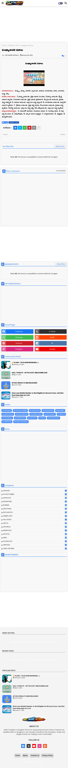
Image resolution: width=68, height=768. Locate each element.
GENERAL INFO (13, 45)
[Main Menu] (2, 3)
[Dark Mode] (65, 3)
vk (52, 343)
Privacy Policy (47, 755)
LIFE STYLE (33, 418)
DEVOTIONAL (8, 414)
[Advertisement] (34, 24)
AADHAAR (7, 410)
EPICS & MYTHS (22, 414)
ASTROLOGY (36, 410)
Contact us (35, 755)
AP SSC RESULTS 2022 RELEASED (24, 383)
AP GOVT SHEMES (21, 410)
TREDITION (7, 422)
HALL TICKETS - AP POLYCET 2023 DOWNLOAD (29, 373)
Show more (60, 146)
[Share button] (39, 128)
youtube (52, 349)
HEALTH (62, 414)
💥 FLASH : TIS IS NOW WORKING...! (25, 362)
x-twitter (52, 331)
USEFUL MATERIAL (22, 422)
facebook (19, 331)
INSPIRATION (21, 418)
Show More (61, 264)
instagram (19, 349)
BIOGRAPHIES (49, 410)
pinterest (19, 343)
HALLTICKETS (50, 414)
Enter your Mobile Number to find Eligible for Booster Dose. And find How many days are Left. (37, 394)
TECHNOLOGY (54, 418)
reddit (52, 337)
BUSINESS (61, 410)
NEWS (43, 418)
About (25, 755)
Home (4, 45)
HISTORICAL (8, 418)
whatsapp (19, 337)
